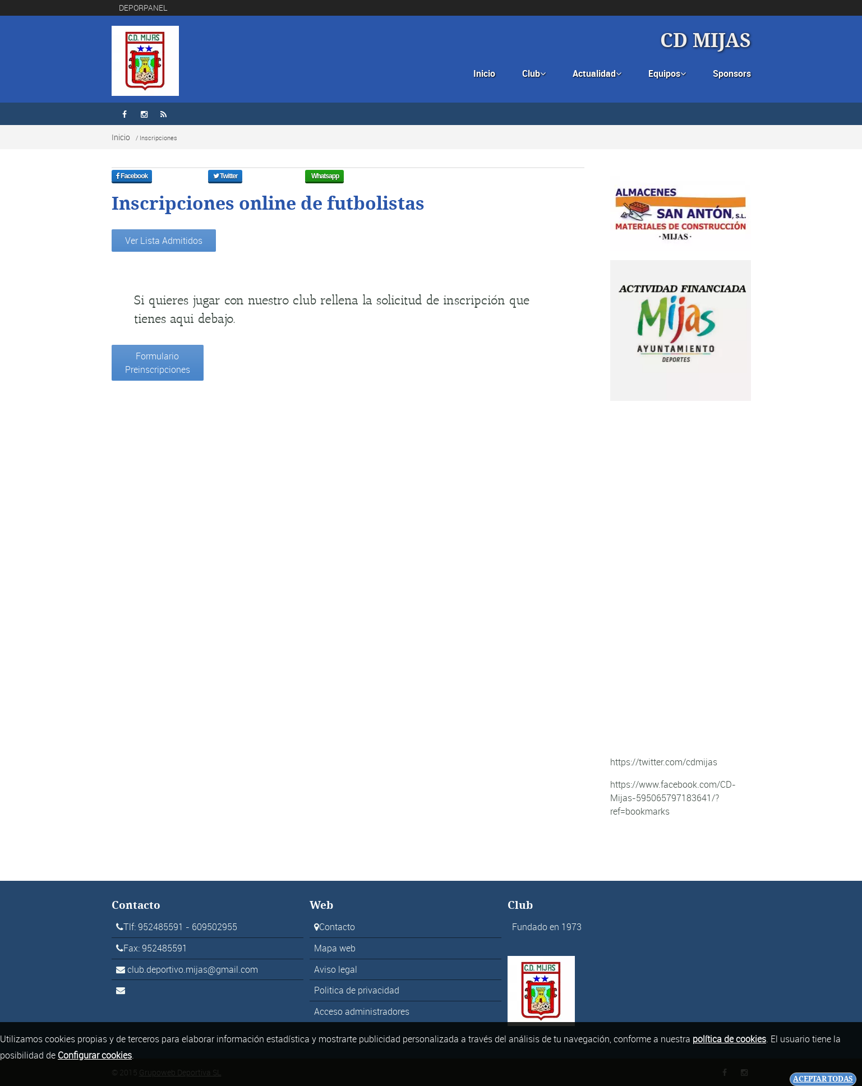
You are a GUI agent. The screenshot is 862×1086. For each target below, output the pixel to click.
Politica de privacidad (356, 990)
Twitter (231, 180)
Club (534, 73)
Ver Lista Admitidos (163, 240)
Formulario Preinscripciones (157, 363)
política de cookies (729, 1039)
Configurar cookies (95, 1055)
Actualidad (597, 73)
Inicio (484, 73)
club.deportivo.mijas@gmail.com (192, 969)
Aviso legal (335, 969)
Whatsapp (331, 180)
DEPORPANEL (143, 7)
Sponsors (732, 73)
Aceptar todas (823, 1079)
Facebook (139, 180)
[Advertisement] (680, 578)
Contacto (337, 927)
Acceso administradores (361, 1011)
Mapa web (335, 948)
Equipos (667, 73)
